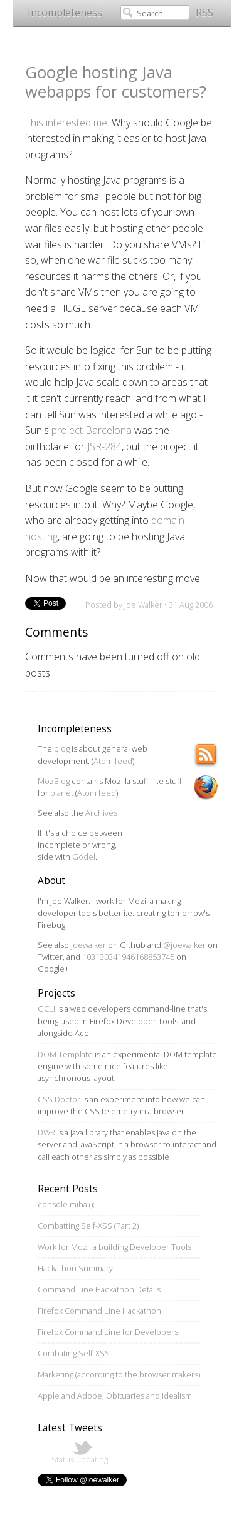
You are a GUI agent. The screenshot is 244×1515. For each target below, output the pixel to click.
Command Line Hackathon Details (99, 1289)
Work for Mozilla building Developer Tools (114, 1246)
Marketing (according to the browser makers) (119, 1374)
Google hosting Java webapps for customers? (115, 82)
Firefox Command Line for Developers (108, 1331)
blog (62, 748)
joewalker (88, 944)
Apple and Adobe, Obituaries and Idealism (115, 1395)
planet (61, 792)
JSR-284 (104, 446)
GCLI (46, 1008)
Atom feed (112, 761)
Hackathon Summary (75, 1268)
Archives (101, 812)
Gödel (83, 856)
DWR (46, 1132)
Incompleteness (65, 12)
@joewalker (184, 944)
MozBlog (54, 781)
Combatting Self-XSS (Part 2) (88, 1225)
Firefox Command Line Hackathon (99, 1310)
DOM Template (65, 1054)
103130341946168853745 (128, 956)
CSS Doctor (59, 1099)
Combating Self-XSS (74, 1353)
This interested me (66, 122)
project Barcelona (91, 430)
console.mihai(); (66, 1204)
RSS (204, 12)
